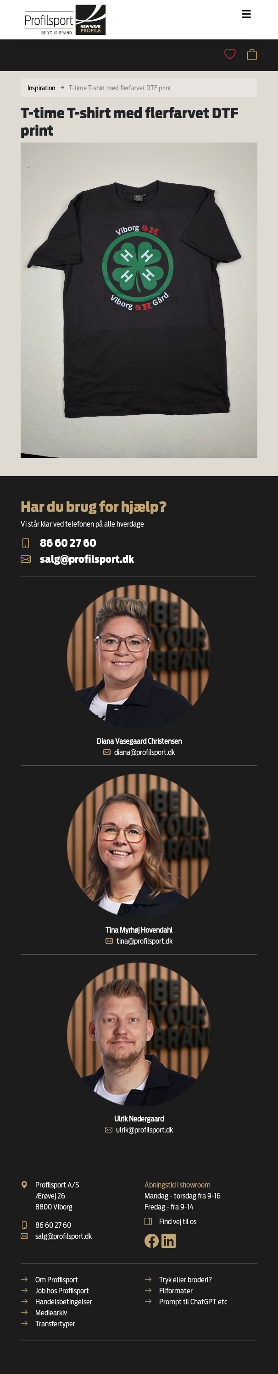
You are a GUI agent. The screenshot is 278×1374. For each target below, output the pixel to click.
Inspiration (41, 88)
